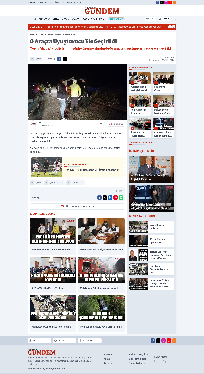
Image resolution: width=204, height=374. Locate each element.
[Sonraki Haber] (173, 26)
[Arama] (174, 18)
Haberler (33, 34)
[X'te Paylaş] (65, 59)
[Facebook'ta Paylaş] (59, 59)
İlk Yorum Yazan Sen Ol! (77, 206)
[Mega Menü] (29, 19)
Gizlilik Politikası (137, 358)
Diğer (102, 19)
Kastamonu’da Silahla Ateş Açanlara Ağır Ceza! (139, 26)
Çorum (43, 34)
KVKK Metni (160, 356)
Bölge (85, 19)
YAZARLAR (85, 340)
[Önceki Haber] (170, 26)
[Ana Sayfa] (35, 19)
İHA (57, 124)
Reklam (43, 2)
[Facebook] (157, 2)
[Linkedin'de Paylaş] (110, 197)
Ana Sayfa (44, 19)
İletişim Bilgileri (162, 361)
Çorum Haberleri (56, 183)
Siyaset (66, 19)
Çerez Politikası (137, 363)
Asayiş (76, 19)
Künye (33, 2)
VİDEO (150, 18)
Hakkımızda (110, 354)
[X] (162, 2)
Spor (94, 19)
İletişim (55, 2)
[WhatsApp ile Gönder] (121, 197)
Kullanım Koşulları (138, 354)
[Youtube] (170, 2)
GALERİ (164, 18)
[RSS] (174, 2)
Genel (56, 19)
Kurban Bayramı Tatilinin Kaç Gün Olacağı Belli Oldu (78, 26)
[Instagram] (166, 2)
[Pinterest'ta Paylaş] (115, 197)
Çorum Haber (77, 183)
